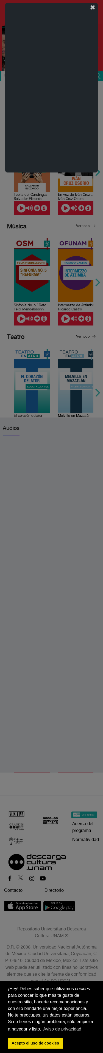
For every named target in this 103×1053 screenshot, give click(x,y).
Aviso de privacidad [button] (62, 1029)
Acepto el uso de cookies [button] (35, 1043)
